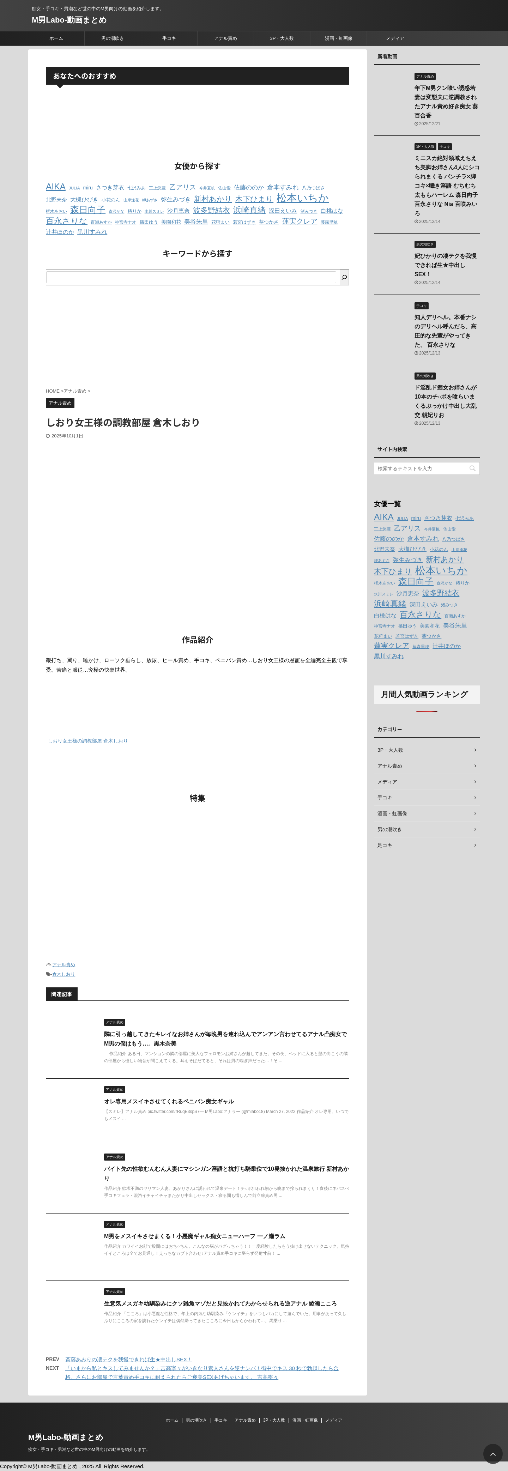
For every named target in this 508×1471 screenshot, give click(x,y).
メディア (395, 38)
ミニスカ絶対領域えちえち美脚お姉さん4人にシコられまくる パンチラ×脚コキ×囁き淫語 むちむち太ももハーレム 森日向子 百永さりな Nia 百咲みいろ (447, 185)
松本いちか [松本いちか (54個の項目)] (303, 197)
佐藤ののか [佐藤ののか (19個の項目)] (249, 187)
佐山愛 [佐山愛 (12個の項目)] (224, 188)
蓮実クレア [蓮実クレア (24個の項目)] (300, 221)
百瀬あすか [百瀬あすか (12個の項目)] (101, 222)
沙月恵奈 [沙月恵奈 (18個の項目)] (178, 210)
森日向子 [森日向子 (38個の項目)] (87, 209)
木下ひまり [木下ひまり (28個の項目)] (254, 199)
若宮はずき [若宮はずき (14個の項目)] (244, 222)
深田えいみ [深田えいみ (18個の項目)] (283, 210)
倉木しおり (63, 974)
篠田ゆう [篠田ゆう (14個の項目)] (149, 222)
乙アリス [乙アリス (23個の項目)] (182, 187)
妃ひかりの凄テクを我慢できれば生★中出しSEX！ (446, 265)
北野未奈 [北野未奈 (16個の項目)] (56, 199)
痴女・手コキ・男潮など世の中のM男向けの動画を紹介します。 (89, 1449)
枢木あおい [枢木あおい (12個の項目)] (56, 211)
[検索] (344, 277)
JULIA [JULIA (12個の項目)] (74, 188)
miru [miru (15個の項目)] (88, 187)
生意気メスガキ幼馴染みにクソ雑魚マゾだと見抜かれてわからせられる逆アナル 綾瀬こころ (220, 1304)
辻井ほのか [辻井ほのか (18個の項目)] (60, 232)
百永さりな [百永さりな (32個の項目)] (66, 220)
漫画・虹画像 (338, 38)
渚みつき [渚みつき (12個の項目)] (309, 211)
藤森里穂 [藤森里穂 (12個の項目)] (329, 222)
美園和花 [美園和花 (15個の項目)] (171, 222)
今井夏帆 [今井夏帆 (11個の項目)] (207, 188)
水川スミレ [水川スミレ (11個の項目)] (154, 211)
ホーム (56, 38)
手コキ (169, 38)
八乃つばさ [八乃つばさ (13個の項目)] (313, 188)
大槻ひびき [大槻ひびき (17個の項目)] (84, 199)
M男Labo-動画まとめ (69, 20)
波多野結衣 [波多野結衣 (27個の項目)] (211, 210)
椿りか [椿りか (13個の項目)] (134, 211)
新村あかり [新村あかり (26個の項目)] (213, 199)
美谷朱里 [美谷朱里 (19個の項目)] (196, 221)
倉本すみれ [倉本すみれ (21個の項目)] (283, 187)
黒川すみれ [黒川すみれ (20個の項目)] (92, 231)
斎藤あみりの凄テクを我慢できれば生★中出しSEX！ (128, 1359)
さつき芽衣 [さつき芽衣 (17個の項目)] (110, 187)
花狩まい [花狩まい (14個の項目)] (220, 222)
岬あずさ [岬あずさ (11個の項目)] (150, 200)
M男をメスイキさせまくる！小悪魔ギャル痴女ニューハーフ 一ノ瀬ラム (194, 1236)
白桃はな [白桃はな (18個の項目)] (332, 210)
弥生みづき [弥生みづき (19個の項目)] (176, 199)
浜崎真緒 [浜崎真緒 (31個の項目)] (249, 209)
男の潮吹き (112, 38)
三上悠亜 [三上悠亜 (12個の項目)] (157, 188)
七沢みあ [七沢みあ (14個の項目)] (136, 187)
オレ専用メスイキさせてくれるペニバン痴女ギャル (169, 1101)
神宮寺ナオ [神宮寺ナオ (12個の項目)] (125, 222)
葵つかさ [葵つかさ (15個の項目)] (269, 222)
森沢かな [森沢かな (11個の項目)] (116, 211)
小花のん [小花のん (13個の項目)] (111, 200)
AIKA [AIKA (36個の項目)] (56, 186)
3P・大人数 (282, 38)
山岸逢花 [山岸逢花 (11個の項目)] (131, 200)
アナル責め (225, 38)
